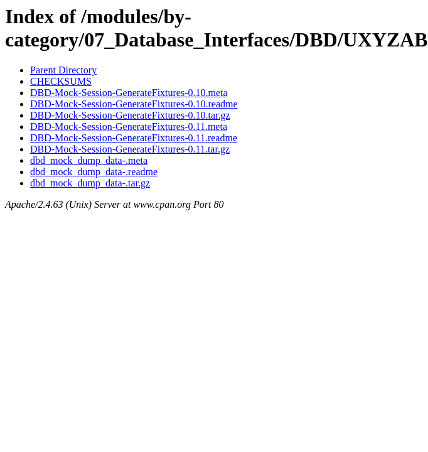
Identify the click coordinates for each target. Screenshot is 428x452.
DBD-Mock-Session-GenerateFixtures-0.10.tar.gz (130, 115)
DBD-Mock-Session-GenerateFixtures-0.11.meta (128, 126)
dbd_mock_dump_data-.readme (94, 171)
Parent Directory (63, 70)
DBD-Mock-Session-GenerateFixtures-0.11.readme (133, 137)
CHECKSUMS (61, 81)
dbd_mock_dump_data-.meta (88, 160)
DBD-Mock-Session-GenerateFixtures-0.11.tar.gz (130, 149)
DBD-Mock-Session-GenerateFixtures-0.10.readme (134, 104)
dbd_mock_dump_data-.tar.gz (90, 183)
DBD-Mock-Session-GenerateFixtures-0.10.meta (129, 92)
